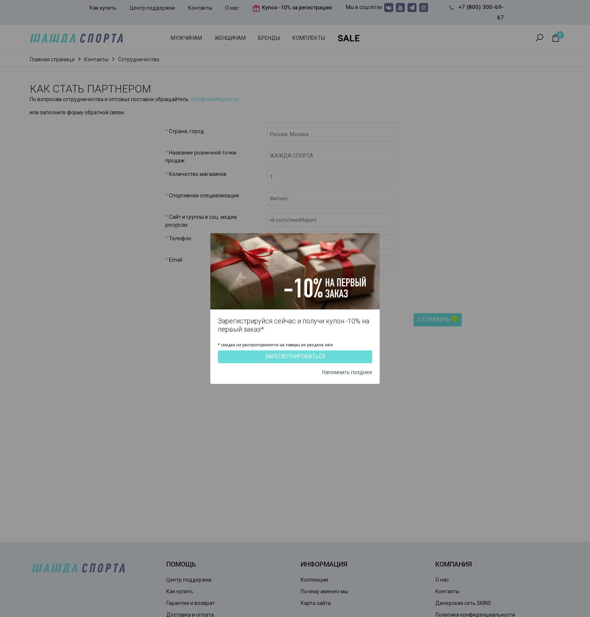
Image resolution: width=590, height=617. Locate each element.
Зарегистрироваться (295, 356)
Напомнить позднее (347, 372)
